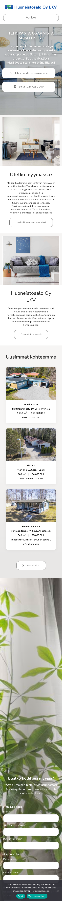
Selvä (20, 896)
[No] (58, 890)
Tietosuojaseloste (37, 896)
